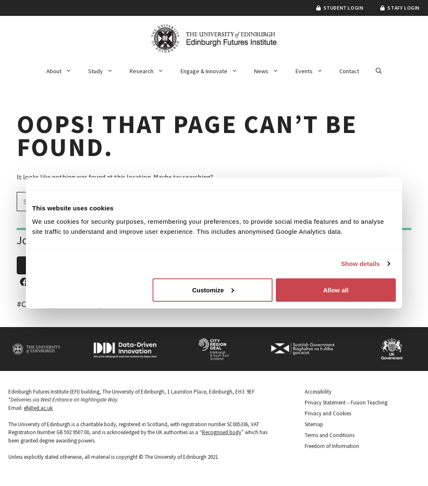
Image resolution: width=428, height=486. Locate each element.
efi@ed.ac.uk (38, 408)
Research (151, 71)
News (270, 71)
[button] (378, 71)
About (63, 71)
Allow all (336, 289)
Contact (349, 71)
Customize (213, 289)
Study (104, 71)
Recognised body (221, 432)
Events (313, 71)
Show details (360, 263)
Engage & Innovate (213, 71)
